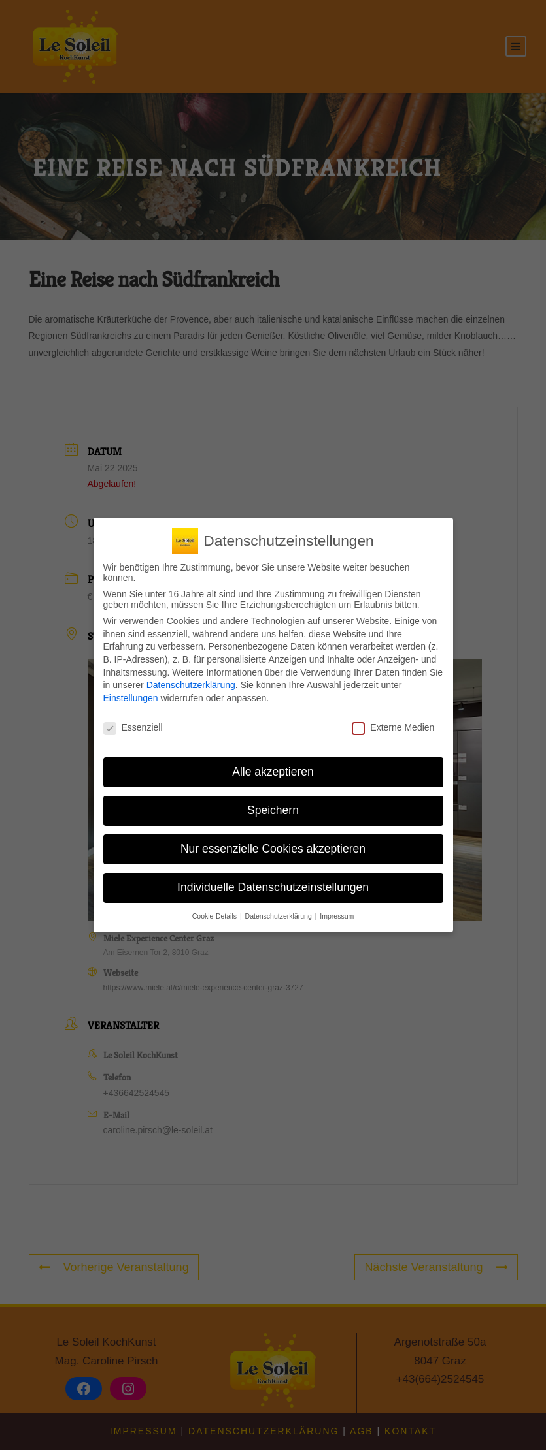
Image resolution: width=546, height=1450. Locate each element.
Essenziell (133, 727)
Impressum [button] (337, 916)
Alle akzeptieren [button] (273, 771)
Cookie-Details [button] (215, 916)
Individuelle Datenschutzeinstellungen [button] (273, 887)
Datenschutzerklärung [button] (279, 916)
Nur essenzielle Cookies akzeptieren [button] (273, 848)
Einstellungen (130, 698)
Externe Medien (393, 727)
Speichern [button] (273, 810)
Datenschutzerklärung (190, 685)
